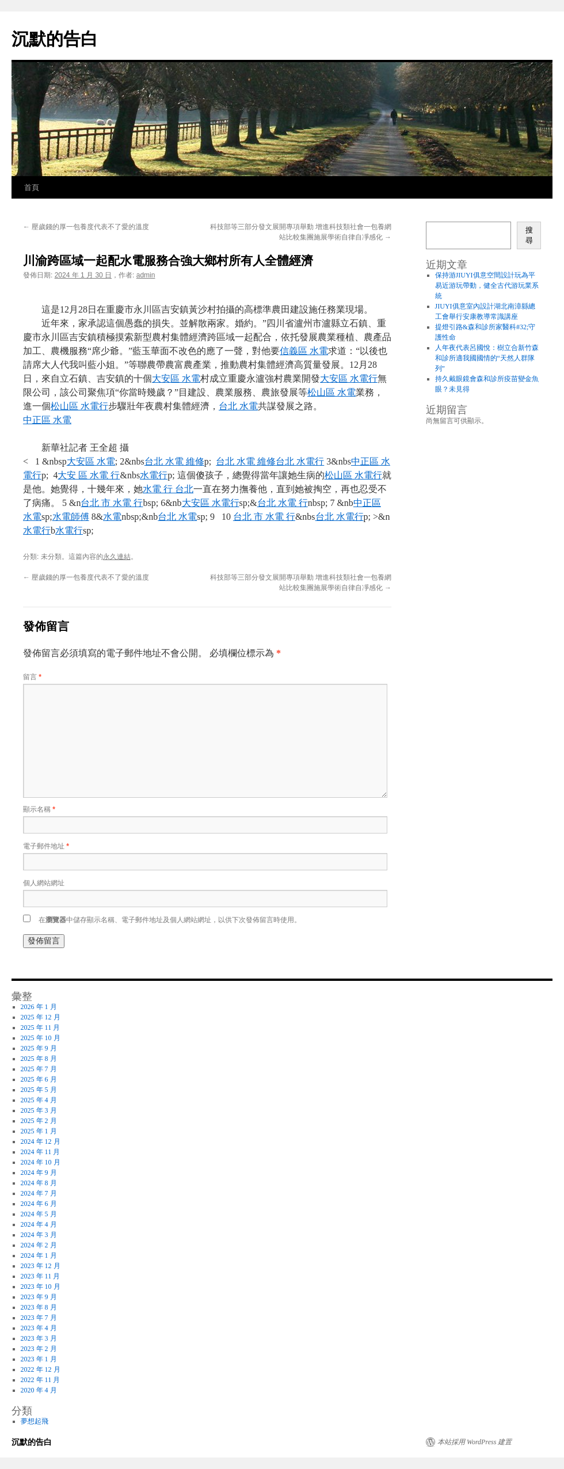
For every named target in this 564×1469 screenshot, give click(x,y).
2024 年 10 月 (40, 1162)
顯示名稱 (39, 809)
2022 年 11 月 (40, 1380)
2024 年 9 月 (39, 1173)
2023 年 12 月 (40, 1266)
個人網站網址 (43, 883)
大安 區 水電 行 (89, 475)
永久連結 (117, 557)
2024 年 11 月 (40, 1152)
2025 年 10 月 (40, 1038)
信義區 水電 (304, 351)
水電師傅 (70, 517)
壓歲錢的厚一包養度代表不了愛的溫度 (86, 227)
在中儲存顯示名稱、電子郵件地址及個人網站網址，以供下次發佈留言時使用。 (170, 920)
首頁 (31, 187)
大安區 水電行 (349, 378)
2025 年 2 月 (39, 1121)
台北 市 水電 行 (112, 503)
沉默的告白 (55, 38)
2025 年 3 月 (39, 1110)
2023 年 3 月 (39, 1338)
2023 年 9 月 (39, 1297)
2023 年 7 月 (39, 1318)
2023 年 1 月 (39, 1359)
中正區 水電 (47, 420)
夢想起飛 (34, 1421)
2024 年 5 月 (39, 1214)
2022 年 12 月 (40, 1369)
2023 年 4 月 (39, 1328)
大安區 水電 (176, 378)
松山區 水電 (331, 392)
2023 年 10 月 (40, 1286)
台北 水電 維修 (174, 461)
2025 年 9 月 (39, 1048)
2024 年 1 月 (39, 1255)
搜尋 (529, 235)
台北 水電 (238, 406)
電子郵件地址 (46, 846)
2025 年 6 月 (39, 1079)
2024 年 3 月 (39, 1235)
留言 (32, 677)
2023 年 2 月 (39, 1349)
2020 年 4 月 (39, 1390)
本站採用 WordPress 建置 (474, 1442)
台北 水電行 (300, 461)
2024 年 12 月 (40, 1141)
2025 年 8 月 (39, 1059)
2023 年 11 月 (40, 1276)
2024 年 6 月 (39, 1204)
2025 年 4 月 (39, 1100)
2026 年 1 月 (39, 1007)
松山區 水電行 (79, 406)
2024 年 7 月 (39, 1193)
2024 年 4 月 (39, 1224)
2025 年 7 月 (39, 1069)
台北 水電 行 (282, 503)
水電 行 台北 (168, 489)
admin (145, 275)
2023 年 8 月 (39, 1307)
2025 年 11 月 (40, 1027)
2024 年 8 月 (39, 1183)
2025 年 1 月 (39, 1131)
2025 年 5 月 (39, 1090)
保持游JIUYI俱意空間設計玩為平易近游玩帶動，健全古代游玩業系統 (487, 285)
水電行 (153, 475)
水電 (112, 517)
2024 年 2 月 (39, 1245)
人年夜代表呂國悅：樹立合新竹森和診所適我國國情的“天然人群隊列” (487, 358)
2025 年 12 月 (40, 1017)
